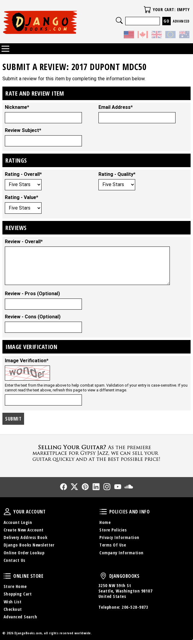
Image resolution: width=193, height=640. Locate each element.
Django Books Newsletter (29, 545)
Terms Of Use (112, 545)
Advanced (181, 21)
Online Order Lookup (24, 553)
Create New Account (24, 530)
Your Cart (147, 9)
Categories (5, 48)
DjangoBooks (103, 576)
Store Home (15, 586)
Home (105, 522)
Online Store (7, 576)
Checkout (13, 609)
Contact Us (14, 560)
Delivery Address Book (26, 537)
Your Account (7, 511)
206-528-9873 (135, 607)
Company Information (121, 553)
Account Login (18, 522)
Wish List (13, 602)
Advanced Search (20, 617)
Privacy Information (119, 537)
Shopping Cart (18, 594)
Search (119, 20)
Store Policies (112, 530)
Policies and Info (103, 511)
